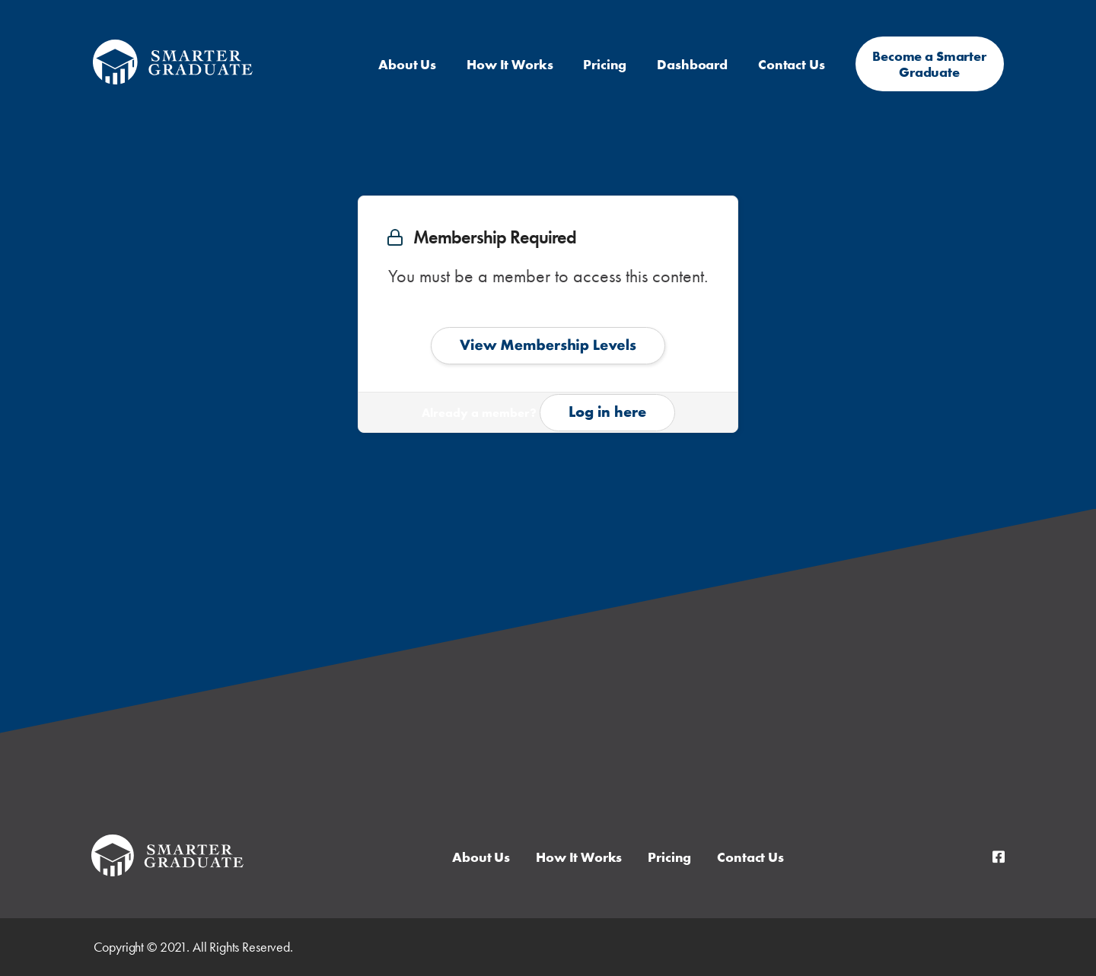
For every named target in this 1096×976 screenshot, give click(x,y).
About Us (407, 64)
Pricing (604, 64)
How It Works (510, 64)
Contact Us (791, 64)
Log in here (607, 411)
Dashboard (692, 64)
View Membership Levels (548, 344)
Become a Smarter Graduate (929, 64)
